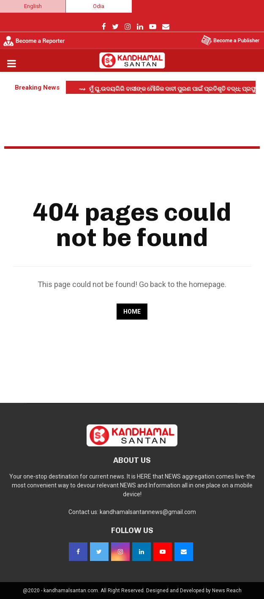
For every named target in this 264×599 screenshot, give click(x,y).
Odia (98, 6)
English (33, 6)
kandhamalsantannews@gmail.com (148, 512)
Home (132, 311)
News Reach (227, 591)
